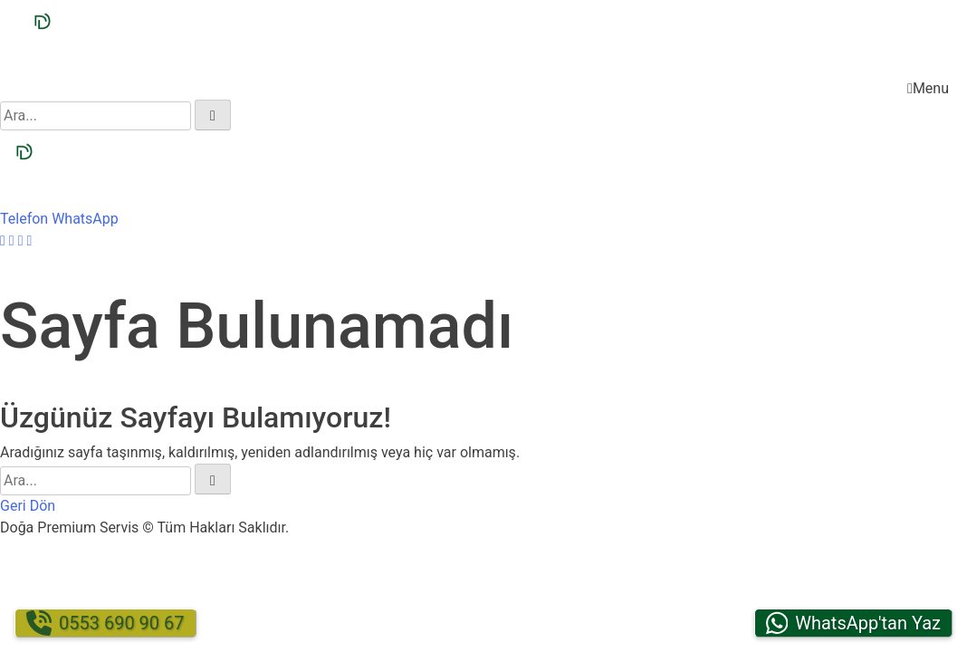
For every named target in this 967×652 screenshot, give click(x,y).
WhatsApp (85, 218)
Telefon (24, 218)
